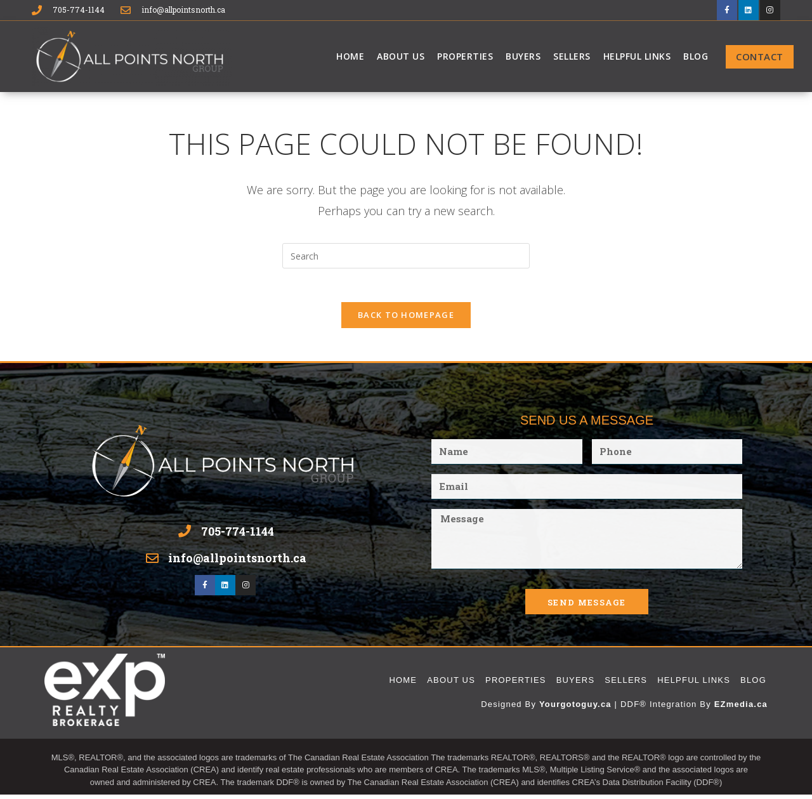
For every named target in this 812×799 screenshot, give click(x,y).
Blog (695, 56)
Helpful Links (637, 56)
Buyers (523, 56)
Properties (465, 56)
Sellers (572, 56)
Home (350, 56)
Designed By (510, 708)
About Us (400, 56)
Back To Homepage (406, 319)
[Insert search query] (406, 255)
